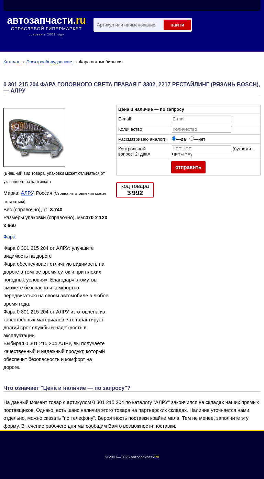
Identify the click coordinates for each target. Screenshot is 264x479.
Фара (9, 237)
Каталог (11, 61)
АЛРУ (27, 193)
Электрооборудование (49, 61)
